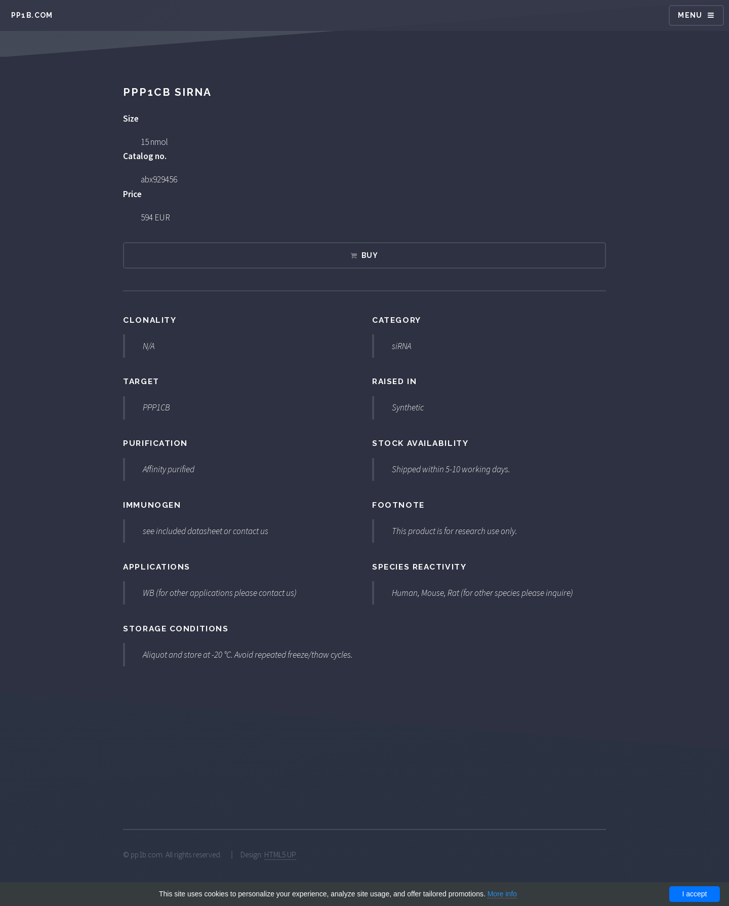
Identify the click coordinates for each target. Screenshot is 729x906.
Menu (690, 15)
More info (502, 894)
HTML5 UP (280, 854)
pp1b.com (32, 15)
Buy (370, 255)
